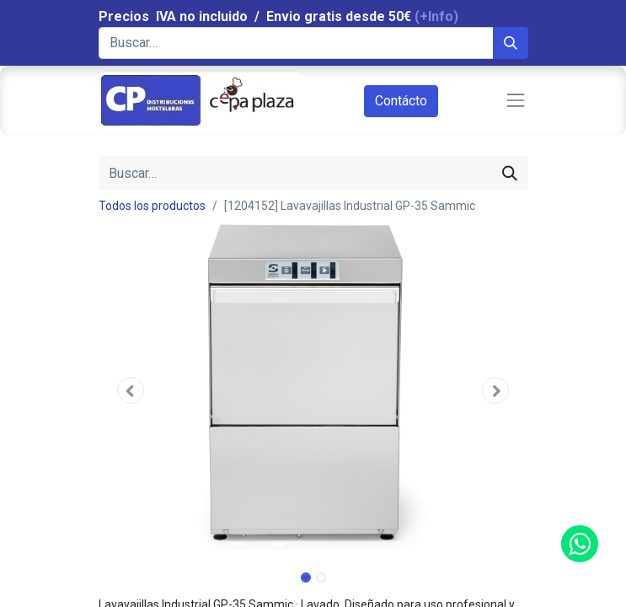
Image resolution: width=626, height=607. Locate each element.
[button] (131, 390)
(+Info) (436, 16)
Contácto (401, 101)
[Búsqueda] (510, 43)
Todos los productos (152, 205)
